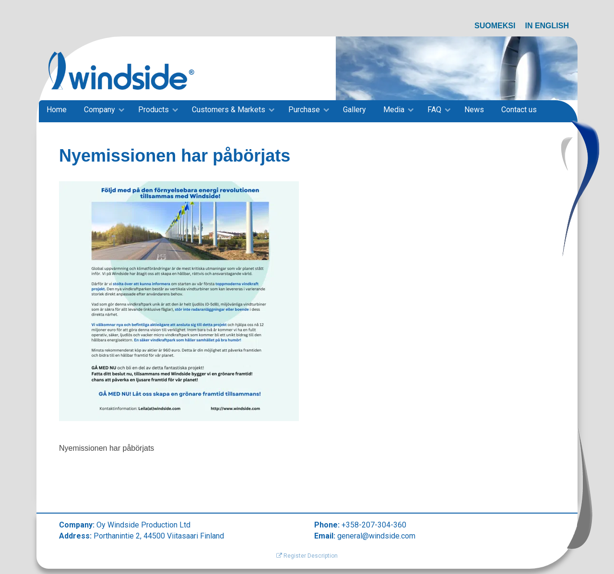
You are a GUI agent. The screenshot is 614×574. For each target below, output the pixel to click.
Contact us (519, 109)
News (474, 109)
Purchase (304, 109)
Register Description (307, 555)
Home (57, 109)
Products (153, 109)
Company (99, 109)
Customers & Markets (228, 109)
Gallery (354, 109)
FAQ (434, 109)
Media (393, 109)
